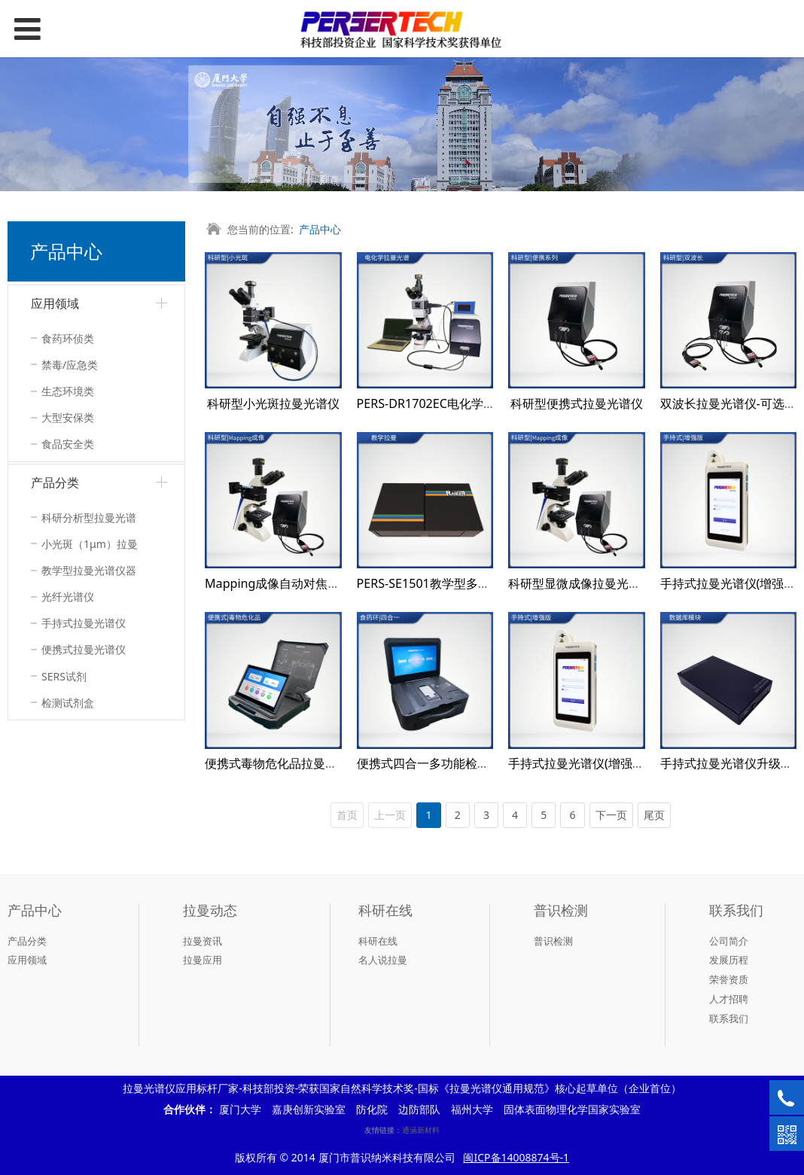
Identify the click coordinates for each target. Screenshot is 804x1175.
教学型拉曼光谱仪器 (88, 570)
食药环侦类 (67, 338)
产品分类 (55, 482)
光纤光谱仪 (67, 596)
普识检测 (553, 941)
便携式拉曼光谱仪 (83, 649)
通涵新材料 (421, 1130)
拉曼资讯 (202, 941)
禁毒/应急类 (69, 365)
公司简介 (728, 941)
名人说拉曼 (382, 959)
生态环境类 (67, 391)
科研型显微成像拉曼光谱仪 (580, 583)
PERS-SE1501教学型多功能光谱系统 (453, 583)
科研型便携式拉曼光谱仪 (576, 403)
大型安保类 (67, 417)
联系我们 (728, 1018)
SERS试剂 (64, 676)
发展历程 (728, 959)
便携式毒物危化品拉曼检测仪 (283, 763)
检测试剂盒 (67, 703)
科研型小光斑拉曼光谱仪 (273, 403)
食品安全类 (67, 444)
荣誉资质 (728, 979)
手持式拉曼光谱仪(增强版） (582, 763)
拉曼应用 (202, 959)
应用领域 (55, 303)
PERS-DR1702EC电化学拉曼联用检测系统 (468, 403)
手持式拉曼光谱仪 (83, 623)
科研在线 (377, 941)
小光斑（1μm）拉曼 (89, 544)
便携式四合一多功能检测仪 (429, 763)
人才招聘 (728, 999)
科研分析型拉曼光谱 (88, 517)
